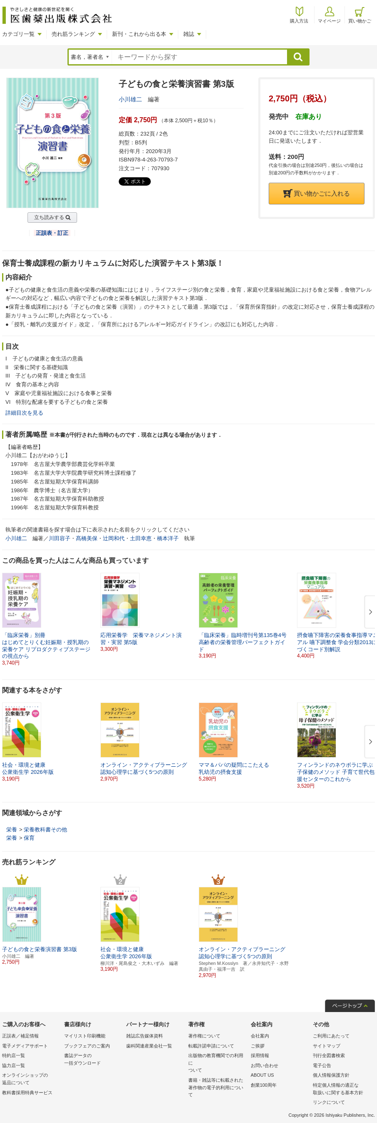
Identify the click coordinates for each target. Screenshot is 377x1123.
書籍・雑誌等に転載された (217, 1088)
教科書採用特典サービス (27, 1092)
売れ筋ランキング (73, 34)
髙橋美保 (86, 538)
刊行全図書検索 (329, 1055)
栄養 (11, 829)
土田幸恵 (141, 538)
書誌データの (93, 1060)
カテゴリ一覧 (18, 34)
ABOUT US (262, 1075)
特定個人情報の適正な (342, 1089)
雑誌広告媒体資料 (144, 1035)
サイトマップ (326, 1045)
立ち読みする (49, 217)
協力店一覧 (13, 1065)
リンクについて (329, 1102)
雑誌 (188, 34)
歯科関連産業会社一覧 (149, 1045)
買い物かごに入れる (316, 193)
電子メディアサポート (25, 1045)
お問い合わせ (264, 1065)
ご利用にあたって (331, 1035)
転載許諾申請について (211, 1045)
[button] (369, 612)
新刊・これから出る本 (139, 34)
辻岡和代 (114, 538)
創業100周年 (264, 1085)
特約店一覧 (13, 1055)
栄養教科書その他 (45, 829)
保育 (29, 838)
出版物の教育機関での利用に (217, 1063)
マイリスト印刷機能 (84, 1035)
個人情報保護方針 (331, 1075)
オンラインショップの (31, 1079)
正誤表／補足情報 (20, 1035)
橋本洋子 (168, 538)
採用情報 (260, 1055)
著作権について (204, 1035)
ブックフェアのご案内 (87, 1045)
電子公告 (322, 1065)
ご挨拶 (258, 1045)
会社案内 (260, 1035)
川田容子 (59, 538)
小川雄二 (130, 99)
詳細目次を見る (24, 413)
